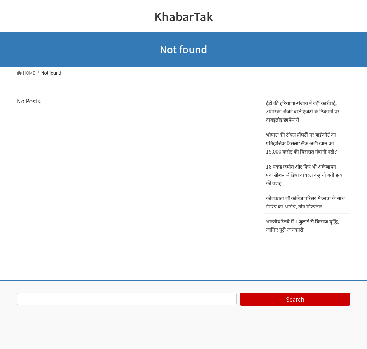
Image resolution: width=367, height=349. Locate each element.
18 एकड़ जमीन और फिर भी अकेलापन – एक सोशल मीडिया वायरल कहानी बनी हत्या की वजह (305, 175)
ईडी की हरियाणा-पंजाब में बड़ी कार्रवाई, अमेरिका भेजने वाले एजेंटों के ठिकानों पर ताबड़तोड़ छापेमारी (302, 111)
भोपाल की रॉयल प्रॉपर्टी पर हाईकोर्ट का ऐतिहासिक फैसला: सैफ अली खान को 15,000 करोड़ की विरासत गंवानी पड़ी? (301, 143)
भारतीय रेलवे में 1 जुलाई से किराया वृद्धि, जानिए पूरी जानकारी (302, 225)
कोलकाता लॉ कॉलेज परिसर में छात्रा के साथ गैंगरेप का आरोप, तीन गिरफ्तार (305, 202)
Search (295, 299)
